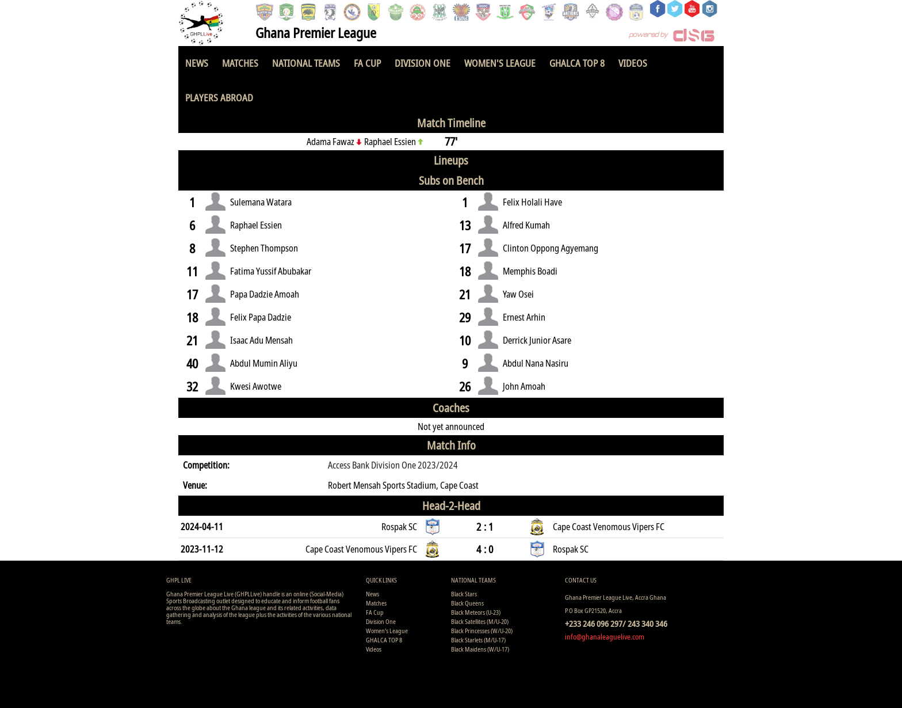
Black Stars (464, 593)
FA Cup (367, 63)
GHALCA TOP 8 (577, 63)
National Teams (306, 63)
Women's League (500, 63)
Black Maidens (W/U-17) (480, 649)
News (196, 63)
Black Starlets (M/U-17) (478, 639)
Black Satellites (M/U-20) (480, 621)
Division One (422, 63)
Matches (240, 63)
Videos (632, 63)
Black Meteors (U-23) (475, 612)
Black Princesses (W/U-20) (482, 630)
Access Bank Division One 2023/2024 (393, 465)
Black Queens (467, 603)
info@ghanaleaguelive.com (604, 636)
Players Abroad (219, 97)
